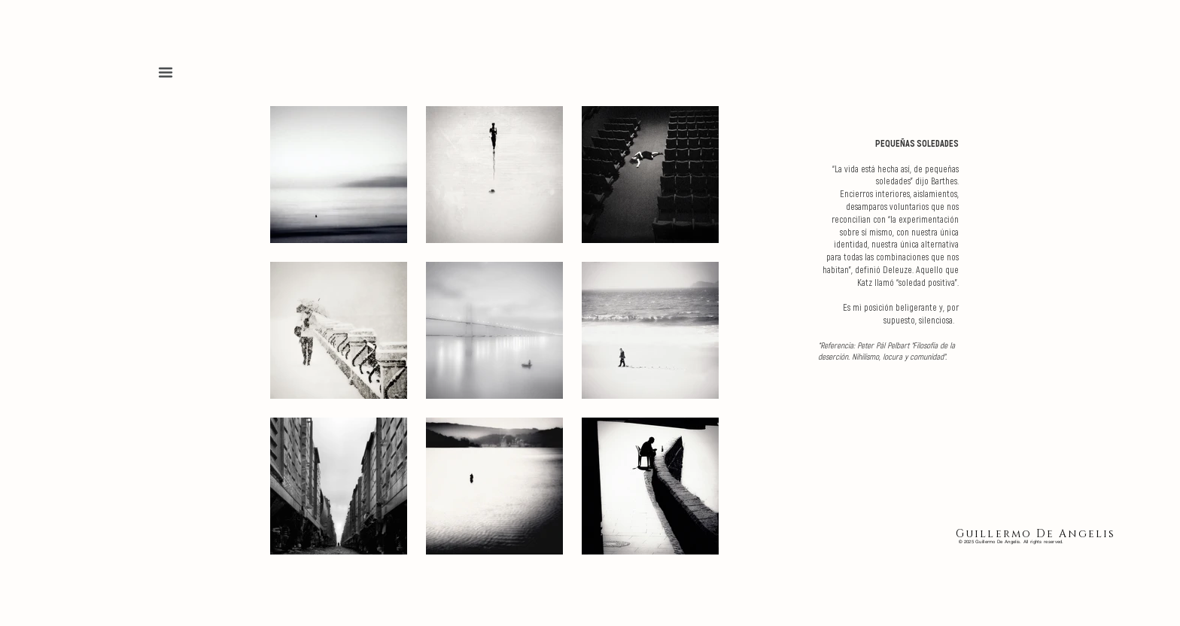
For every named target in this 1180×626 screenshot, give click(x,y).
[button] (165, 72)
